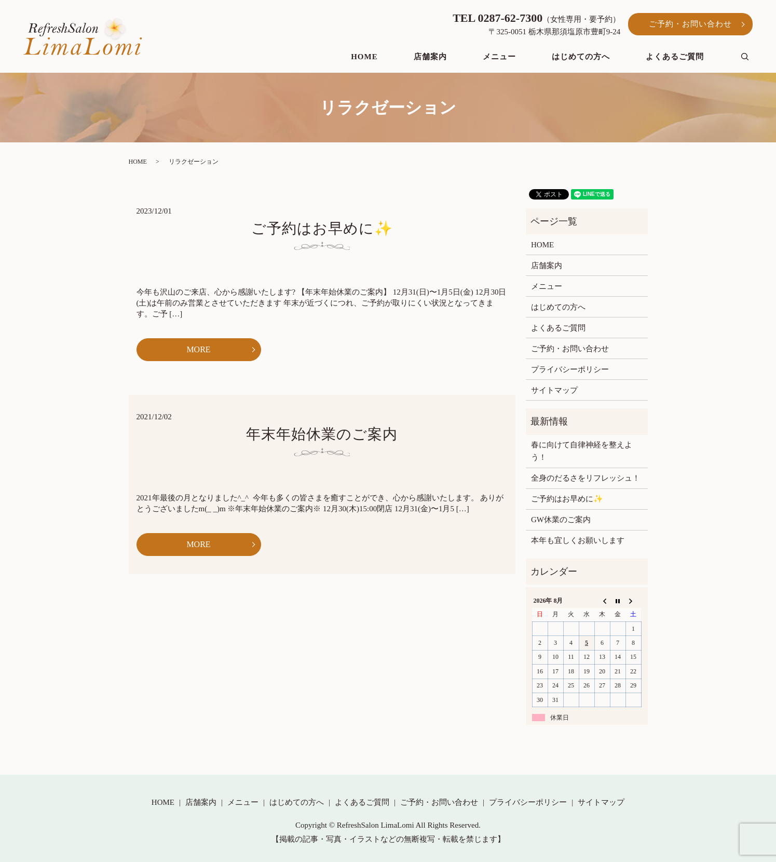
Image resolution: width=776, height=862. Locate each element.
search (752, 57)
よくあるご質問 (675, 56)
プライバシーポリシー (570, 369)
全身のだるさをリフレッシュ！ (585, 478)
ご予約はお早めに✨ (322, 228)
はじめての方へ (581, 56)
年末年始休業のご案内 (322, 434)
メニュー (499, 56)
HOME (364, 56)
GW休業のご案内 (561, 519)
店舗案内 (430, 56)
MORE (198, 349)
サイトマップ (554, 390)
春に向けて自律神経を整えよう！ (581, 451)
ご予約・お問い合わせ (690, 24)
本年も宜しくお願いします (577, 540)
